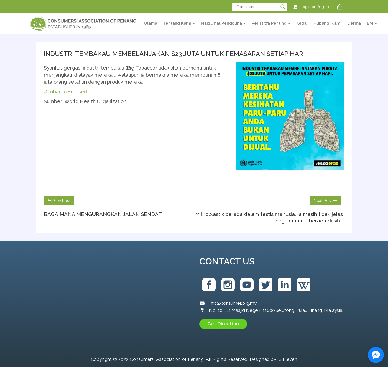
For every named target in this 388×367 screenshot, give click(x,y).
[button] (223, 324)
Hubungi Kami (327, 23)
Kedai (302, 23)
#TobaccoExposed (65, 91)
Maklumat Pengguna (223, 23)
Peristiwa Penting (271, 23)
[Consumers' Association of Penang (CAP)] (114, 297)
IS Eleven (287, 359)
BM (372, 23)
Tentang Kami (179, 23)
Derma (354, 23)
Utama (150, 23)
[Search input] (257, 7)
